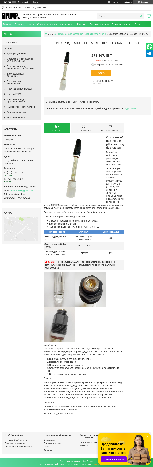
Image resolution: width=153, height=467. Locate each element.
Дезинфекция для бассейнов (68, 34)
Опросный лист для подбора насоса (55, 24)
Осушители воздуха (17, 112)
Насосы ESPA (14, 94)
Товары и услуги (23, 24)
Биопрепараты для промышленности (16, 100)
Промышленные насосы (19, 88)
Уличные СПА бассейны (16, 440)
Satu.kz (90, 461)
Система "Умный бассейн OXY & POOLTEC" (20, 59)
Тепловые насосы (16, 117)
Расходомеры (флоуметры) (21, 107)
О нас (137, 24)
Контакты (81, 24)
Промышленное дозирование (15, 82)
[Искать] (140, 16)
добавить (127, 2)
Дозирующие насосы (17, 53)
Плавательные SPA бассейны (19, 446)
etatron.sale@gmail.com (22, 190)
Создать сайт (23, 2)
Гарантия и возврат (121, 24)
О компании (49, 440)
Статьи (47, 446)
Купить (101, 73)
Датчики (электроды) (95, 34)
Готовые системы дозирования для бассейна (21, 67)
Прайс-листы (11, 42)
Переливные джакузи (15, 443)
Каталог (8, 48)
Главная (7, 24)
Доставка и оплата (99, 24)
